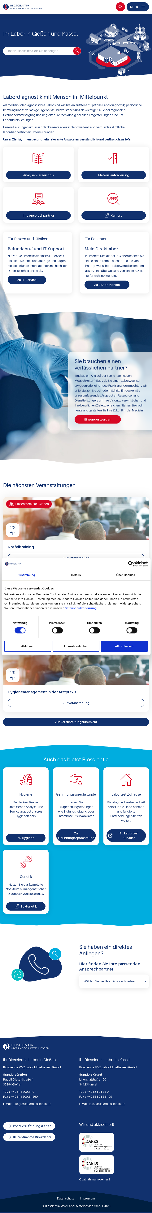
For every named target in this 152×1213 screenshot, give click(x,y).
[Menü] (138, 6)
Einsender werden (97, 419)
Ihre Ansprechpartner (38, 215)
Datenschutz (65, 1198)
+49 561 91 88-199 (99, 1096)
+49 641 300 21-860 (24, 1096)
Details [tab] (76, 575)
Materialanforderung (113, 175)
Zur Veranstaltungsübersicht (76, 722)
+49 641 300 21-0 (22, 1091)
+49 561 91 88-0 (98, 1091)
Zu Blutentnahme (107, 285)
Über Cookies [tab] (125, 575)
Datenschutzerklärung (81, 608)
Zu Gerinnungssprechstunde (77, 835)
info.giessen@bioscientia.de (32, 1104)
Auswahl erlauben (76, 646)
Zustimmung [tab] (26, 575)
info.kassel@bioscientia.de (107, 1104)
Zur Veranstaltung (76, 558)
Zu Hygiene (25, 838)
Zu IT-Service (27, 280)
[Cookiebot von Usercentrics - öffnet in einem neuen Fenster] (131, 564)
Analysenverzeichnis (38, 175)
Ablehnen (27, 646)
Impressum (87, 1198)
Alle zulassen (124, 646)
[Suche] (120, 6)
